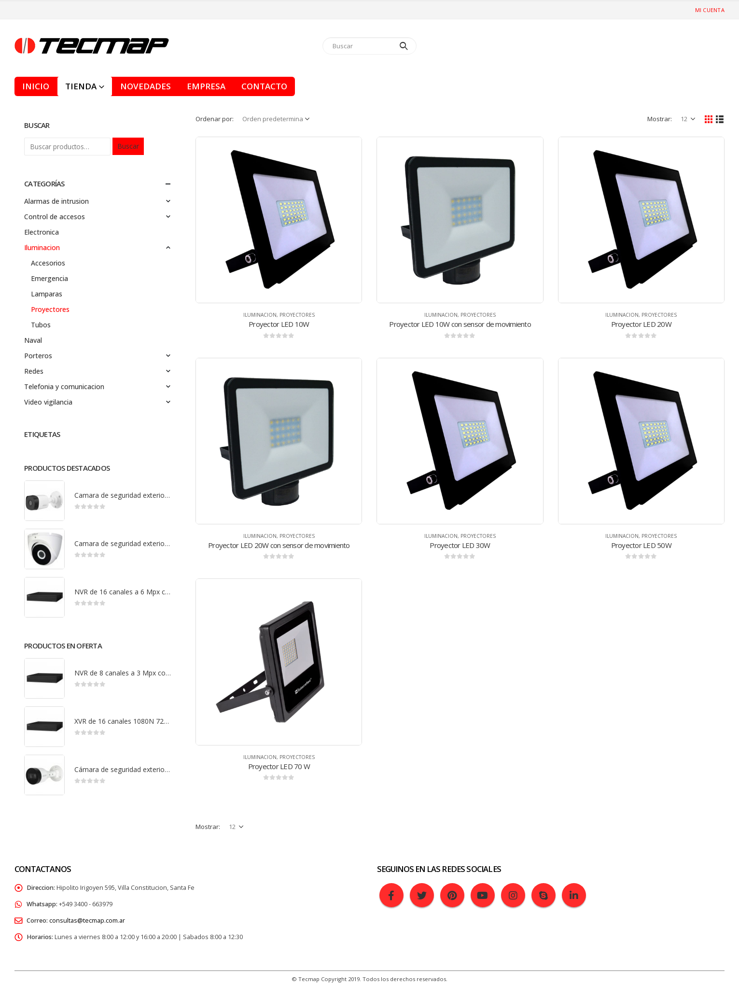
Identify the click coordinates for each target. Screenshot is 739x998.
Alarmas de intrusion (56, 201)
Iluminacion (260, 314)
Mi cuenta (710, 10)
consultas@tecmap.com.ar (87, 920)
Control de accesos (54, 216)
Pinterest (452, 895)
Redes (33, 371)
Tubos (41, 324)
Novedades (145, 86)
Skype (543, 895)
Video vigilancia (48, 402)
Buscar (128, 146)
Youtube (483, 895)
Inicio (35, 86)
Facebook (391, 895)
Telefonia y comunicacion (64, 386)
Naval (33, 340)
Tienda (81, 86)
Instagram (513, 895)
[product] (279, 220)
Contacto (264, 86)
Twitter (422, 895)
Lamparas (46, 293)
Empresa (206, 86)
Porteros (38, 355)
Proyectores (297, 314)
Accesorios (48, 262)
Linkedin (574, 895)
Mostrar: (659, 118)
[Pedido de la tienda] (277, 119)
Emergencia (49, 278)
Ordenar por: (214, 118)
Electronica (41, 232)
